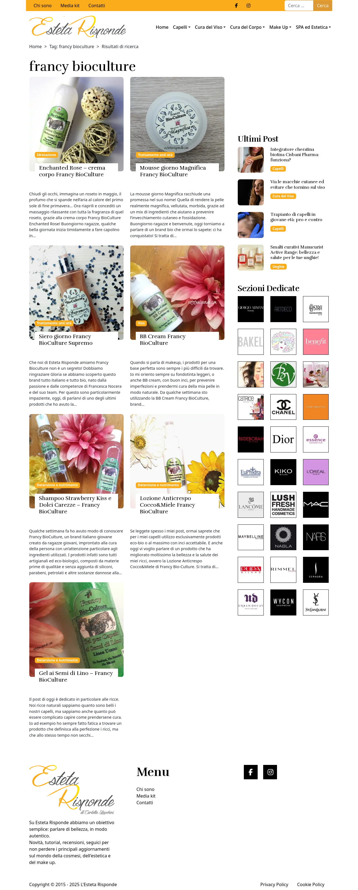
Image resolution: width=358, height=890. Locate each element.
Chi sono (43, 5)
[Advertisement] (283, 93)
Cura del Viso (208, 27)
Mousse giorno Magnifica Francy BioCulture (173, 171)
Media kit (70, 5)
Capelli (180, 27)
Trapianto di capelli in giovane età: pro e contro (296, 217)
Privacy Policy (274, 884)
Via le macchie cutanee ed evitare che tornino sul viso (297, 184)
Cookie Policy (311, 884)
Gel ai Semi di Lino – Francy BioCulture (76, 676)
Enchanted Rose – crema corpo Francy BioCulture (72, 171)
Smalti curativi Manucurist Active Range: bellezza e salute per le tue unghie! (296, 252)
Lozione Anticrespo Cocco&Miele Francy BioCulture (167, 505)
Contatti (96, 5)
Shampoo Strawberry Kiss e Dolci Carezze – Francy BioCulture (75, 505)
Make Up (278, 27)
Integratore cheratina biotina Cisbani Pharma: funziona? (294, 155)
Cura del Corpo (246, 27)
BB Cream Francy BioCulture (162, 339)
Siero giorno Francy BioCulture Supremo (66, 339)
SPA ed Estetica (312, 27)
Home (162, 27)
